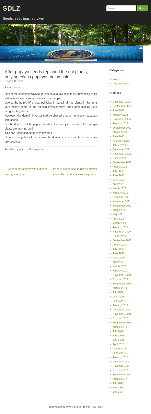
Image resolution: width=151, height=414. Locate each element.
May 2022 (118, 179)
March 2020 (119, 266)
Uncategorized (36, 149)
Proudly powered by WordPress (64, 407)
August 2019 (120, 287)
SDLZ (11, 8)
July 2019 (118, 292)
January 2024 (120, 123)
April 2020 (118, 261)
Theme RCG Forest (93, 407)
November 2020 (122, 231)
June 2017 (119, 387)
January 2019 (120, 305)
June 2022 (119, 175)
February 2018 (121, 352)
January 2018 (120, 357)
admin (22, 149)
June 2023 (119, 136)
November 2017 (122, 365)
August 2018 (120, 326)
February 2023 (121, 140)
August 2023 (120, 132)
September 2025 (122, 106)
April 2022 (118, 183)
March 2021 (119, 222)
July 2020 (118, 248)
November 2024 (122, 119)
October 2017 (120, 370)
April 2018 (118, 344)
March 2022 (119, 188)
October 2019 (120, 279)
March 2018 (119, 348)
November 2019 (122, 274)
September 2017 (122, 374)
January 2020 (120, 270)
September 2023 (122, 127)
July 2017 (118, 383)
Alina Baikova (13, 87)
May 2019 (118, 296)
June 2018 (119, 335)
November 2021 (122, 201)
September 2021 (122, 205)
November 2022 (122, 153)
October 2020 (120, 235)
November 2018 (122, 313)
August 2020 (120, 244)
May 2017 (118, 391)
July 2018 (118, 331)
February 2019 (121, 300)
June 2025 (119, 110)
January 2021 (120, 227)
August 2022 (120, 166)
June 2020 (119, 253)
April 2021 (118, 218)
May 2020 (118, 257)
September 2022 (122, 162)
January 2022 (120, 192)
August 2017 (120, 378)
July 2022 (118, 170)
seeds (116, 79)
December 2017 (122, 361)
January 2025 (120, 114)
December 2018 (122, 309)
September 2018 (122, 322)
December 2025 (122, 101)
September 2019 (122, 283)
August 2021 (120, 209)
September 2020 (122, 240)
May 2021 (118, 214)
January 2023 (120, 145)
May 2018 (118, 339)
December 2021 (122, 196)
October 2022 (120, 158)
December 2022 (122, 149)
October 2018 (120, 318)
